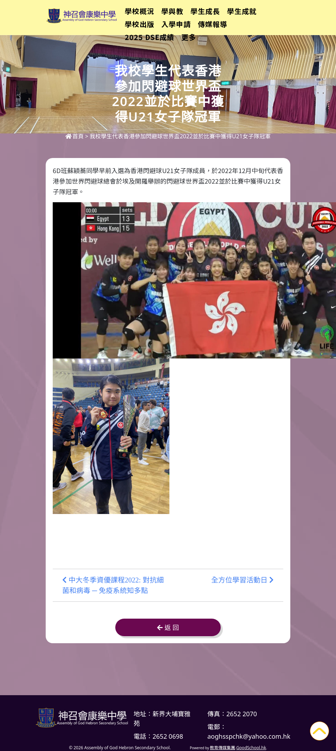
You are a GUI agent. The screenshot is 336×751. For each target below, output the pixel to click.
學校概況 (152, 16)
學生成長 (217, 16)
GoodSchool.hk (251, 748)
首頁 (74, 136)
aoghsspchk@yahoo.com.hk (248, 736)
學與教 (185, 16)
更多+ (250, 16)
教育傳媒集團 (222, 748)
